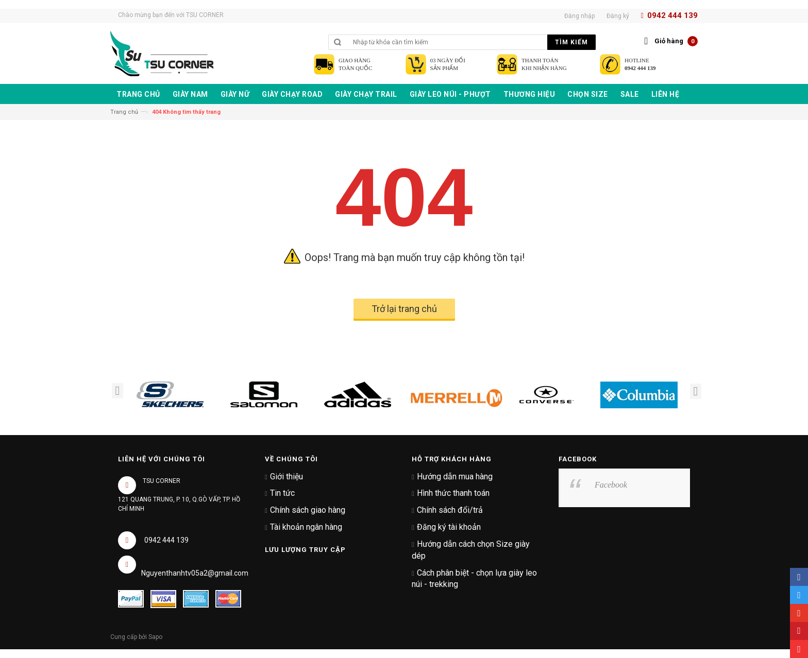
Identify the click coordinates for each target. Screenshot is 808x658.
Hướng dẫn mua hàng (455, 476)
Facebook (611, 484)
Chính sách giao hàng (307, 510)
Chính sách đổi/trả (450, 510)
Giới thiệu (286, 476)
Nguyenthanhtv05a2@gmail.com (194, 573)
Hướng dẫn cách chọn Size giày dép (471, 550)
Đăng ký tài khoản (449, 527)
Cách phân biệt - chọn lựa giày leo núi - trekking (474, 579)
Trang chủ (124, 112)
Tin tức (282, 493)
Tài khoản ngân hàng (306, 527)
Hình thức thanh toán (453, 493)
